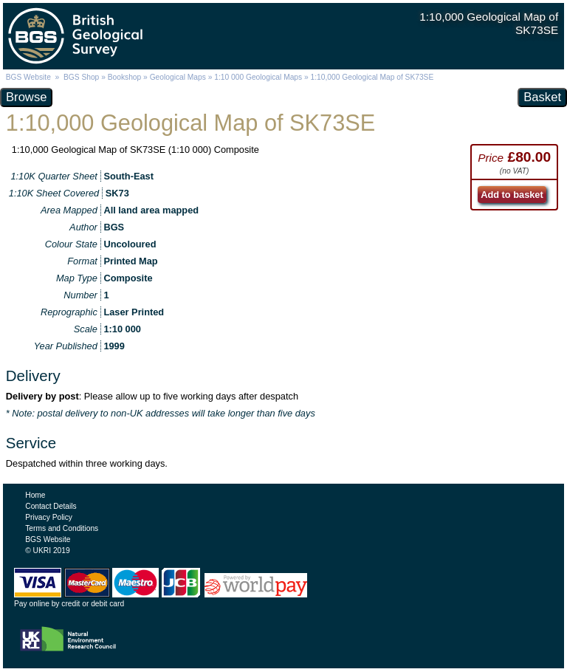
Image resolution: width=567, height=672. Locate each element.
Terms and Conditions (61, 528)
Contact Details (50, 506)
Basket (542, 97)
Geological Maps (178, 77)
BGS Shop (81, 77)
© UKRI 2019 (47, 550)
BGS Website (28, 77)
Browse (26, 97)
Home (35, 495)
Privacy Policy (48, 517)
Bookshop (125, 77)
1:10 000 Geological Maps (258, 77)
